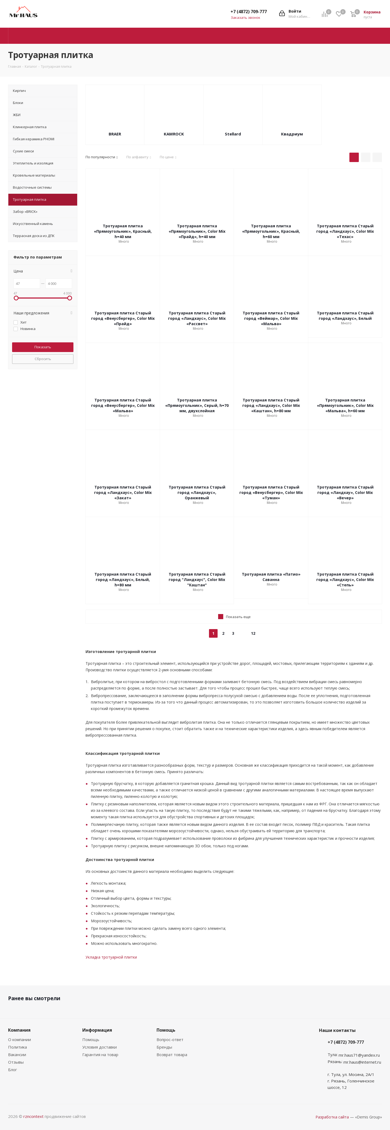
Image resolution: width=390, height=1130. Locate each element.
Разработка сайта (332, 1117)
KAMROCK (174, 134)
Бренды (164, 1047)
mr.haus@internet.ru (362, 1062)
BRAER (115, 134)
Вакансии (17, 1054)
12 (253, 633)
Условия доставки (99, 1047)
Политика (17, 1047)
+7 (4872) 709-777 (249, 12)
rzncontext (33, 1116)
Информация (97, 1030)
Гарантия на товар (100, 1054)
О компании (19, 1039)
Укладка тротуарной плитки (111, 957)
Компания (19, 1030)
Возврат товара (172, 1054)
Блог (12, 1069)
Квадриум (292, 134)
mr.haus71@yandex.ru (359, 1055)
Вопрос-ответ (170, 1039)
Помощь (90, 1039)
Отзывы (16, 1062)
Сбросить (43, 358)
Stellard (233, 134)
